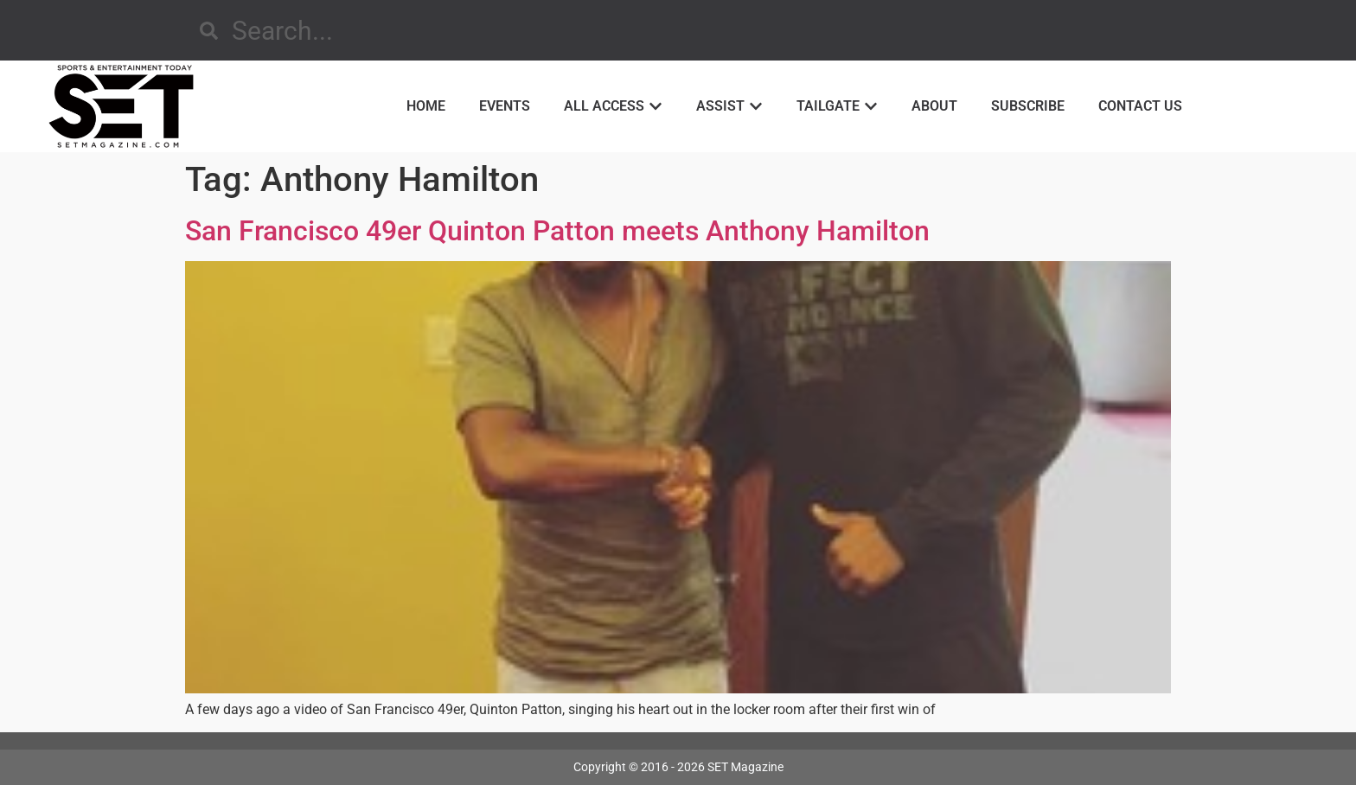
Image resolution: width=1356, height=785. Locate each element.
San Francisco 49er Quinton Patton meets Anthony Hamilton (557, 230)
